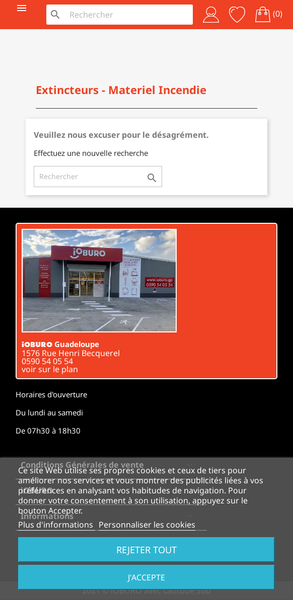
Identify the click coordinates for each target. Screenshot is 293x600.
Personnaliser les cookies (147, 524)
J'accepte (146, 577)
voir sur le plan (50, 369)
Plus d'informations (56, 524)
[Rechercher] (128, 15)
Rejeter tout (146, 549)
